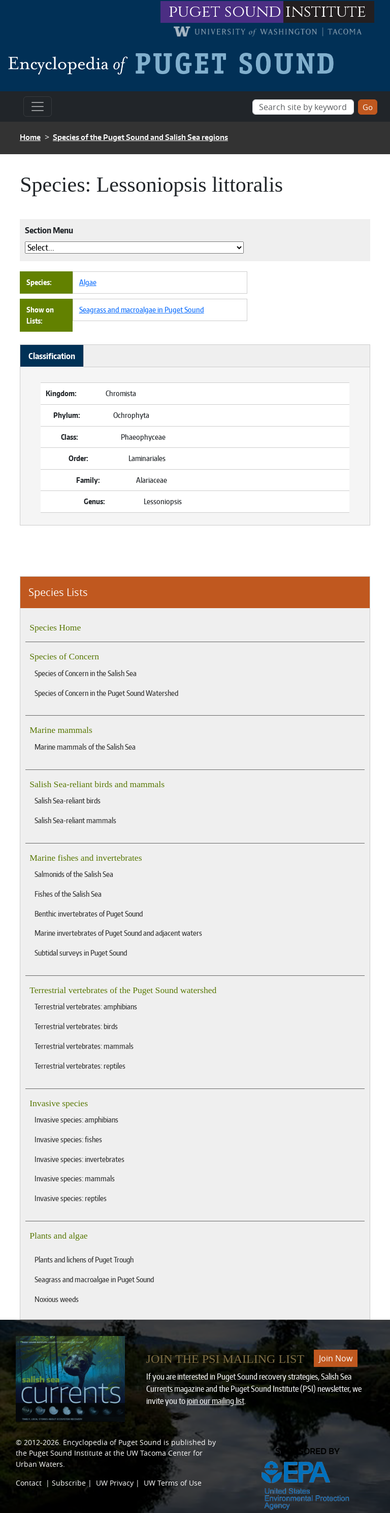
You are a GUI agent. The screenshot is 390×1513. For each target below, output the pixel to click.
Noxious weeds (57, 1299)
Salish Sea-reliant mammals (75, 820)
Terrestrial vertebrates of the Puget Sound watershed (122, 990)
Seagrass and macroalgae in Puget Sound (94, 1279)
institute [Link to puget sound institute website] (325, 12)
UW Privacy (115, 1483)
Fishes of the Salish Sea (68, 894)
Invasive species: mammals (75, 1178)
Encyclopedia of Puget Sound (112, 1442)
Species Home (55, 627)
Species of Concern (64, 656)
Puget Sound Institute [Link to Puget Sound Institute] (66, 1453)
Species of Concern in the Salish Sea (86, 673)
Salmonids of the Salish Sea (74, 874)
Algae (87, 282)
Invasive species (58, 1103)
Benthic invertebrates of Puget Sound (89, 913)
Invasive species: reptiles (71, 1198)
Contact (29, 1483)
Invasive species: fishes (68, 1139)
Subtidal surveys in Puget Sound (81, 952)
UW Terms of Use (173, 1483)
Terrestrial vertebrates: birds (76, 1026)
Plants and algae (58, 1235)
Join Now (335, 1358)
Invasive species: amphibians (76, 1119)
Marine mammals (60, 730)
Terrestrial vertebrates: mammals (84, 1046)
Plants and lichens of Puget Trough (84, 1259)
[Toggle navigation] (37, 106)
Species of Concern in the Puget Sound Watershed (106, 693)
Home (30, 137)
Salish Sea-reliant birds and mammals (97, 784)
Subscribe (69, 1483)
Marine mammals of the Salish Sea (85, 747)
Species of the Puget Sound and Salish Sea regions (140, 137)
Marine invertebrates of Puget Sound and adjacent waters (118, 933)
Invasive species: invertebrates (79, 1159)
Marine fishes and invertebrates (85, 858)
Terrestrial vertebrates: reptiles (80, 1066)
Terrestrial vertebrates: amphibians (86, 1006)
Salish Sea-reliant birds (68, 800)
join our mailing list (215, 1401)
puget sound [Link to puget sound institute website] (225, 12)
